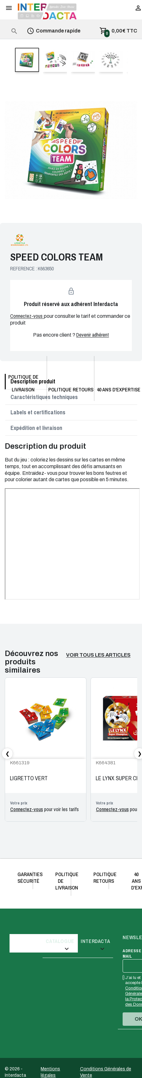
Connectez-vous (27, 315)
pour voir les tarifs (44, 809)
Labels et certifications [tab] (37, 412)
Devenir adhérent (92, 334)
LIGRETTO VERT (29, 778)
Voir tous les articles (98, 655)
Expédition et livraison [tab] (36, 428)
